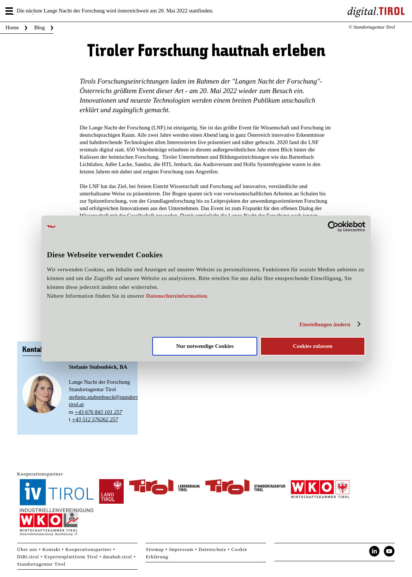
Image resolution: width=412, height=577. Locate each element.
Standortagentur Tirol (41, 564)
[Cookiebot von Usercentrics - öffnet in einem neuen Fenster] (333, 226)
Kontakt (51, 549)
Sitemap (155, 549)
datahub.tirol (117, 556)
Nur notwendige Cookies (204, 346)
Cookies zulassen (312, 346)
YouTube (389, 551)
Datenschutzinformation (176, 296)
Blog (39, 27)
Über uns (27, 549)
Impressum (181, 549)
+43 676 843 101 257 (98, 412)
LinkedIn (374, 551)
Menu (10, 11)
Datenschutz (212, 549)
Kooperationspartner (88, 549)
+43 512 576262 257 (95, 419)
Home (12, 27)
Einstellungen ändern (324, 324)
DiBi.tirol (28, 556)
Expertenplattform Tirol (71, 556)
